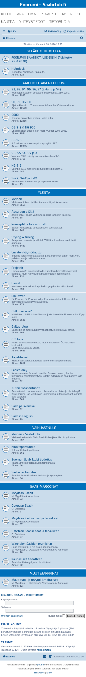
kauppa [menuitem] (8, 21)
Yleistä (44, 192)
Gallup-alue (20, 326)
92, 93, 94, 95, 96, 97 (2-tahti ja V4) (36, 89)
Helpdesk (18, 69)
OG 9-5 (17, 140)
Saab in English (22, 416)
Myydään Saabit (22, 493)
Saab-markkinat (44, 486)
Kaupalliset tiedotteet (27, 559)
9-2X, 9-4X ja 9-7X (24, 178)
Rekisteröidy (35, 595)
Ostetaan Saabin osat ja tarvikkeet (35, 531)
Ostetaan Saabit (22, 506)
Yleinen (17, 199)
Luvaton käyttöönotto (27, 252)
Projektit (17, 268)
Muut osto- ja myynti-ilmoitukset (35, 580)
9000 (15, 115)
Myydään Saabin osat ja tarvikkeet (35, 518)
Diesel (16, 283)
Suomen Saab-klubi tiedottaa (32, 459)
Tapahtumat (20, 357)
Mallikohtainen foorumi (44, 83)
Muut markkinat (44, 573)
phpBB (40, 664)
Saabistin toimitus (24, 472)
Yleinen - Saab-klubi (26, 434)
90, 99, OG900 (21, 102)
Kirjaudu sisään (12, 595)
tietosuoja (59, 21)
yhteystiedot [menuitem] (32, 21)
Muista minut (56, 616)
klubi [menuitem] (6, 14)
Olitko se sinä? (22, 311)
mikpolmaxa (44, 649)
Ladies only (19, 370)
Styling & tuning (23, 237)
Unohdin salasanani (12, 615)
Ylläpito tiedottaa (44, 51)
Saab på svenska (23, 406)
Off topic (18, 339)
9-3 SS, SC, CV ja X (24, 153)
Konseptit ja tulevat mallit (30, 224)
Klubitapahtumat (23, 447)
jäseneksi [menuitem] (71, 14)
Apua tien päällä (23, 212)
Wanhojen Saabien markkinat (32, 544)
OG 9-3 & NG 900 (23, 127)
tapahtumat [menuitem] (26, 14)
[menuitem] (11, 31)
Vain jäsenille (44, 428)
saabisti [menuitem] (49, 14)
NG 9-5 (17, 165)
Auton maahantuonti (26, 388)
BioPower (18, 296)
